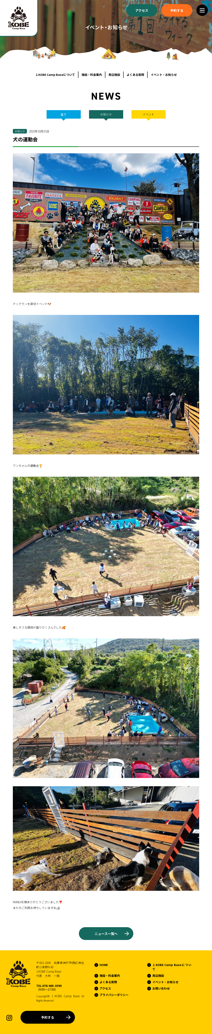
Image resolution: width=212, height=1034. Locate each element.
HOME (104, 965)
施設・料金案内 (92, 75)
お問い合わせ (161, 988)
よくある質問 (135, 75)
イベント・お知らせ (164, 75)
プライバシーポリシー (114, 995)
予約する (47, 1017)
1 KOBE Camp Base (66, 996)
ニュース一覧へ (106, 933)
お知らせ (106, 114)
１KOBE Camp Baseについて (55, 75)
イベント (148, 114)
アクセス (105, 988)
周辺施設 (114, 75)
